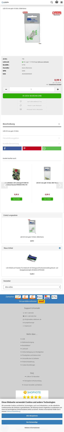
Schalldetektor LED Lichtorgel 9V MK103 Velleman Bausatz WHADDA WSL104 (16, 183)
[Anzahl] (32, 89)
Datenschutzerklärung (13, 411)
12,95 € (32, 274)
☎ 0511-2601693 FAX (30, 316)
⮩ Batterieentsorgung (27, 342)
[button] (6, 89)
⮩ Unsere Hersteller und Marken (32, 385)
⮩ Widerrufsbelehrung (27, 362)
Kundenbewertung (11, 143)
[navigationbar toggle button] (61, 2)
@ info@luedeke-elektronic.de (32, 319)
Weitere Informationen (32, 428)
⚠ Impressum (27, 326)
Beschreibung (9, 124)
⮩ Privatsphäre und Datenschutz (30, 355)
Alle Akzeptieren (32, 416)
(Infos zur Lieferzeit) (43, 62)
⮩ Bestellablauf (25, 345)
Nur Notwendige (32, 422)
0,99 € (32, 241)
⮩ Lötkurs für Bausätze (32, 376)
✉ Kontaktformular (28, 322)
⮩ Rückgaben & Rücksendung (32, 381)
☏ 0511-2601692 (28, 313)
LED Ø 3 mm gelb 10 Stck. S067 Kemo (47, 183)
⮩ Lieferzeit (24, 349)
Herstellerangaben (11, 138)
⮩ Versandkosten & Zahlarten (29, 358)
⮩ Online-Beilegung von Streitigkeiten (32, 352)
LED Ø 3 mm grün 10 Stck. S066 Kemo (32, 237)
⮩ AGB (22, 339)
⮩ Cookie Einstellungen (27, 365)
